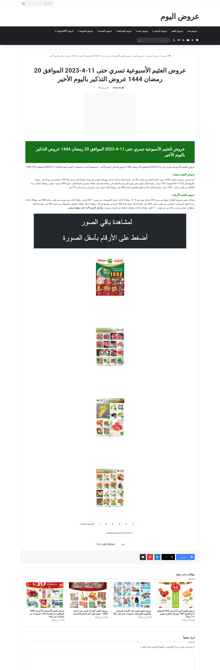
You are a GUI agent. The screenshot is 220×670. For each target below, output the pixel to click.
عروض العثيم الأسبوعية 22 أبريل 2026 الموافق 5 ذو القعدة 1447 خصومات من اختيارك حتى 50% (46, 614)
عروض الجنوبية (86, 31)
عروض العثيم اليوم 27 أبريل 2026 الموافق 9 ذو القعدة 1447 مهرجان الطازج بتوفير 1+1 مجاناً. (176, 614)
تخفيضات (78, 167)
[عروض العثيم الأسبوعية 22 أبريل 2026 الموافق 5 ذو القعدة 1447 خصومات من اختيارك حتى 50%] (44, 595)
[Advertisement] (110, 114)
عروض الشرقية (125, 31)
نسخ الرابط (95, 533)
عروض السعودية (153, 56)
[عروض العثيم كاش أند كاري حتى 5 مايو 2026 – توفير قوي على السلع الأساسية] (88, 595)
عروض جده (143, 31)
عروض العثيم (177, 31)
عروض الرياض (160, 31)
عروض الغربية (105, 31)
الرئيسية (165, 56)
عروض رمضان (103, 62)
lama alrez (117, 88)
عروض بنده (192, 31)
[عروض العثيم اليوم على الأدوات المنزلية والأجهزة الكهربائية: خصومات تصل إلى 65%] (131, 595)
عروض (71, 207)
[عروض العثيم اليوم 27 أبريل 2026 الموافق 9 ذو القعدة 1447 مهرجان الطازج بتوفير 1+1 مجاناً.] (175, 595)
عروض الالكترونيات (65, 31)
